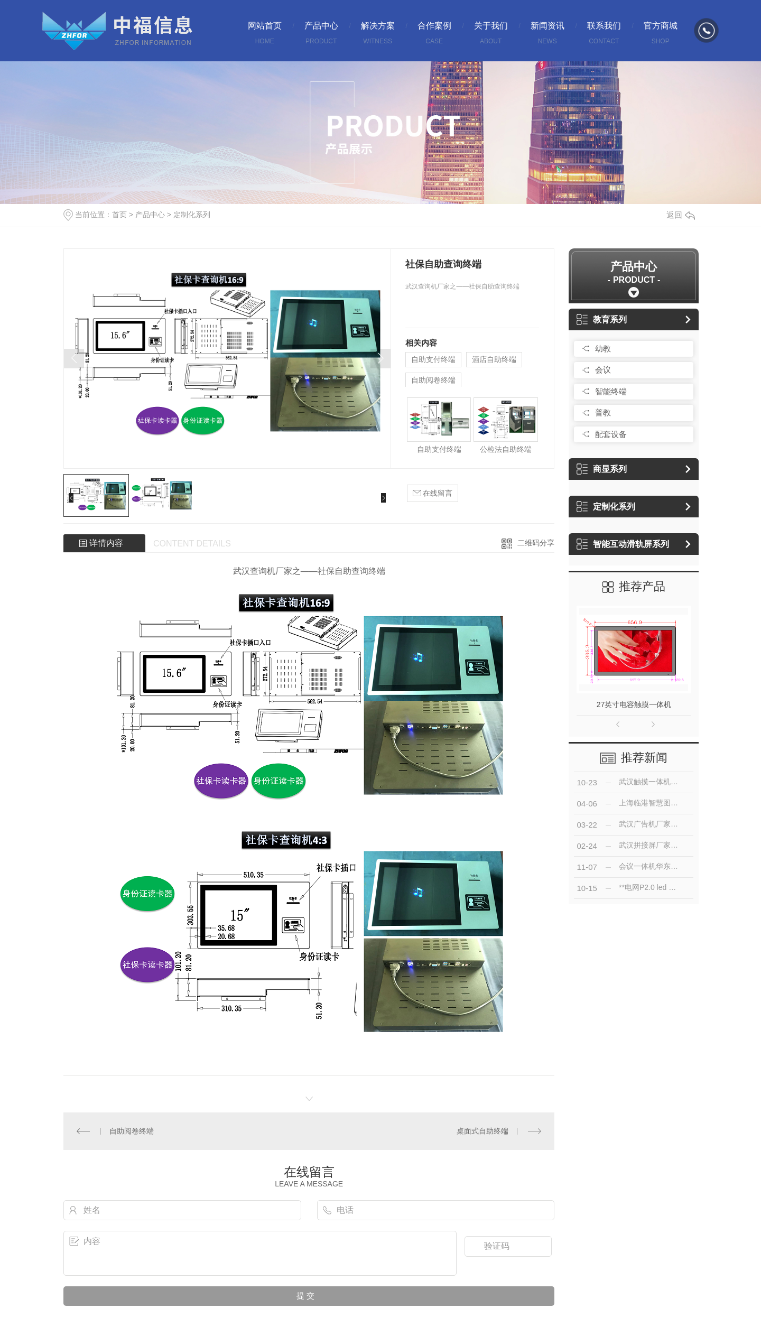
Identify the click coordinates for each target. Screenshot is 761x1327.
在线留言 (433, 493)
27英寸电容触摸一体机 (634, 704)
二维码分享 (535, 543)
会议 (603, 369)
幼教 (603, 348)
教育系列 (602, 319)
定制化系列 (191, 214)
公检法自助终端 (506, 449)
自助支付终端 (433, 359)
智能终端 (611, 391)
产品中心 (150, 214)
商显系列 (602, 469)
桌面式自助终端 (482, 1131)
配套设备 (611, 434)
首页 (119, 214)
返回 (680, 214)
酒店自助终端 (494, 359)
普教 (603, 412)
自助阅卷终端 (433, 380)
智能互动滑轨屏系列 (623, 544)
